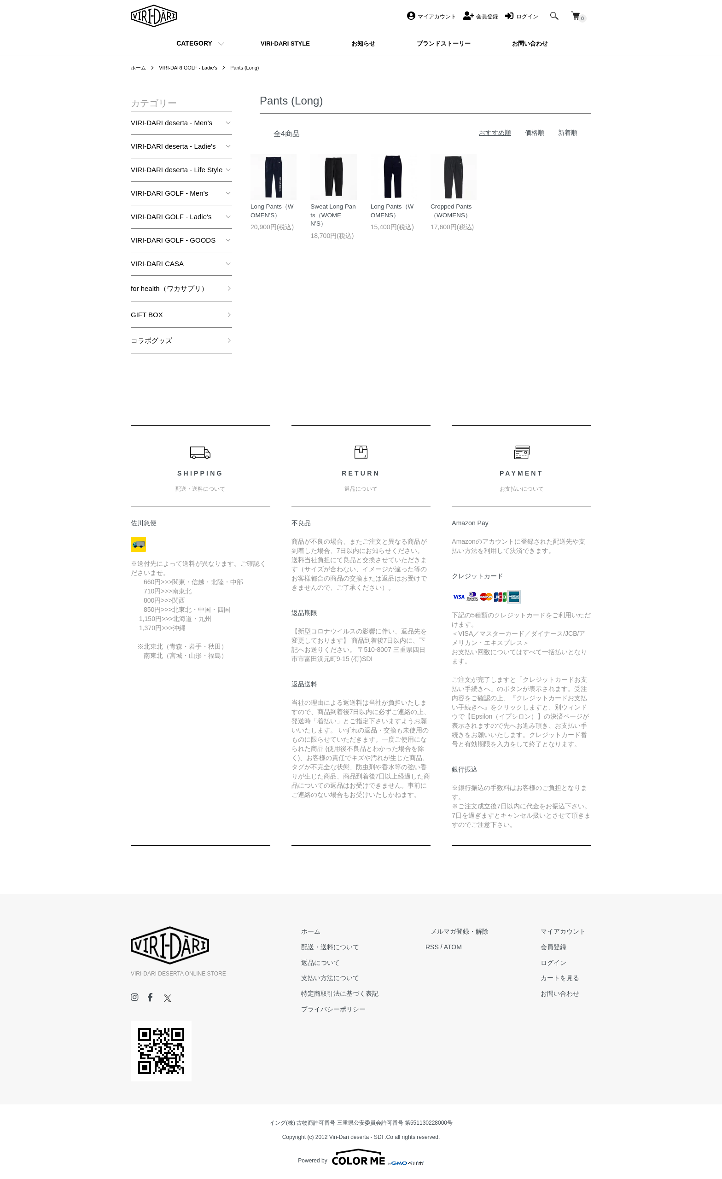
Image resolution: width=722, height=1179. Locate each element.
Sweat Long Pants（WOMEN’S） (332, 218)
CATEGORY (194, 43)
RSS (453, 947)
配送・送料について (357, 947)
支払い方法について (357, 978)
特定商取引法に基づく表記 (366, 993)
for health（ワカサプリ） (169, 288)
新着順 (567, 132)
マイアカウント (568, 931)
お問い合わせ (565, 993)
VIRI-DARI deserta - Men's (171, 123)
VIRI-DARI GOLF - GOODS (173, 240)
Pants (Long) (254, 67)
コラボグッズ (151, 340)
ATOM (474, 947)
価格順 (534, 132)
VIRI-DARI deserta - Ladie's (173, 146)
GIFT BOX (147, 315)
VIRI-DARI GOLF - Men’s (169, 193)
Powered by (361, 1157)
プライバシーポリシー (360, 1009)
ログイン (559, 962)
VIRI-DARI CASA (157, 263)
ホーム (139, 67)
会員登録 (559, 947)
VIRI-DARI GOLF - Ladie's (192, 67)
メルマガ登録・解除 (476, 931)
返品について (347, 962)
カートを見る (565, 978)
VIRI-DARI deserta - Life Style (176, 170)
